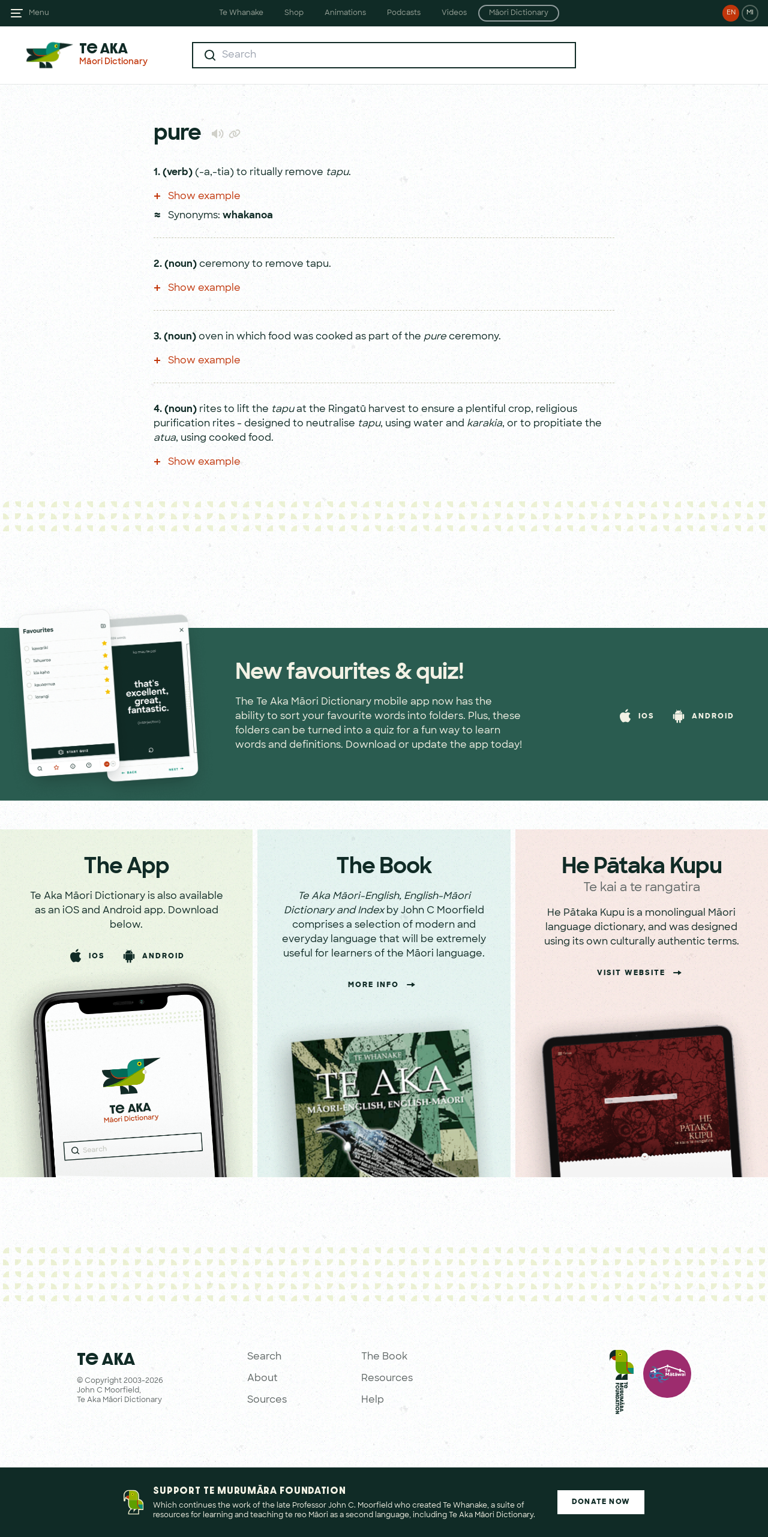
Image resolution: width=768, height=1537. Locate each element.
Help (372, 1400)
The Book (384, 1357)
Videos (454, 13)
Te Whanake (241, 13)
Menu (39, 13)
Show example (197, 196)
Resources (387, 1378)
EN (731, 13)
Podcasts (404, 13)
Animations (345, 13)
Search (264, 1357)
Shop (294, 13)
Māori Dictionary (518, 13)
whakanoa (248, 216)
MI (750, 13)
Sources (267, 1400)
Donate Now (601, 1502)
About (262, 1378)
